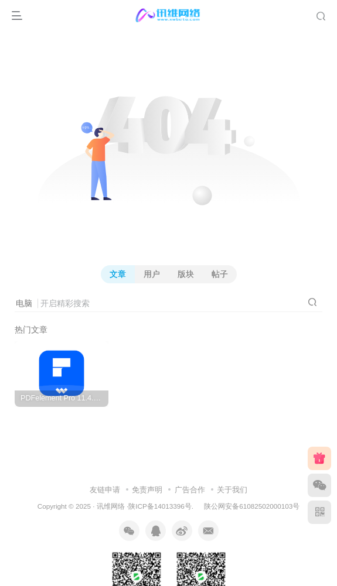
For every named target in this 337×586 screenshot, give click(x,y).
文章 (118, 274)
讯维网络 (111, 506)
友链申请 (105, 489)
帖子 (220, 274)
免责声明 (147, 489)
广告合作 (190, 489)
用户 (152, 274)
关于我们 (232, 489)
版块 (186, 274)
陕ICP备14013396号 (159, 506)
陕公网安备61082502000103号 (251, 506)
